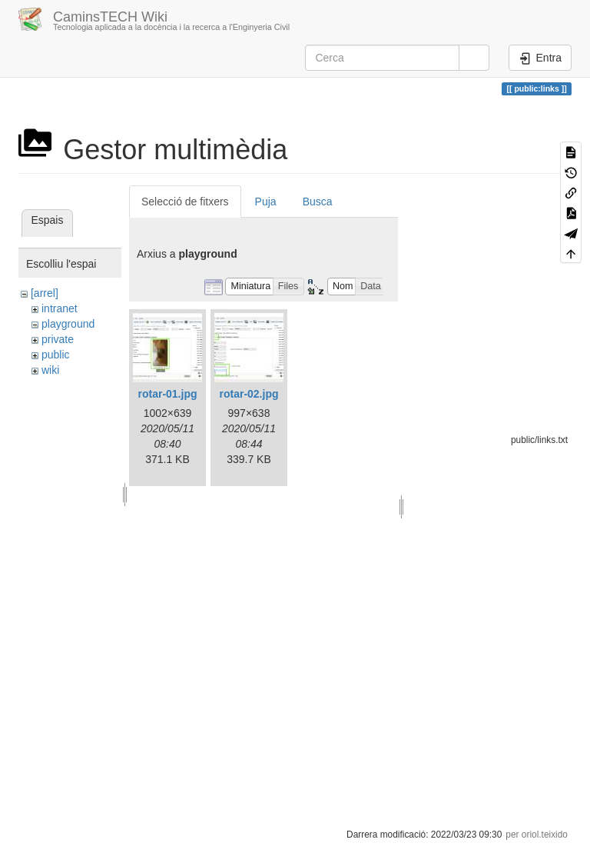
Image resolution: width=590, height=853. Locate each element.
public (55, 354)
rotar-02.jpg (248, 394)
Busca (318, 201)
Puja (266, 201)
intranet (59, 308)
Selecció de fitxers (185, 201)
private (57, 339)
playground (67, 324)
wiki (50, 370)
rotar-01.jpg (167, 394)
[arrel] (44, 293)
